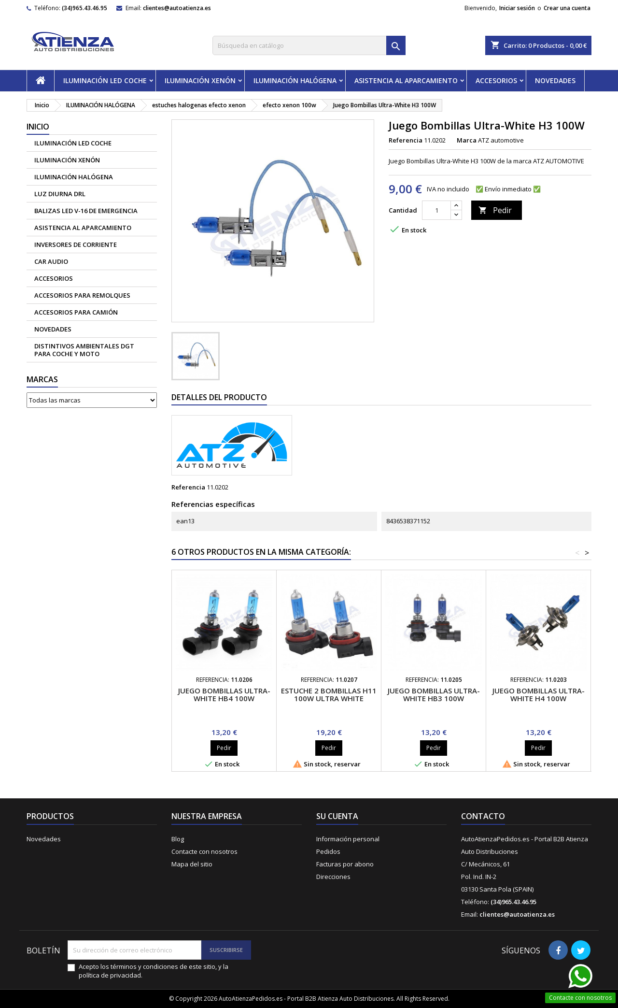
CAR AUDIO (51, 261)
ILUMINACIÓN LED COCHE (105, 80)
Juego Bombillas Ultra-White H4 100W (538, 694)
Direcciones (333, 876)
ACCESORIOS (496, 80)
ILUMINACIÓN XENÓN (200, 80)
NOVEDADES (555, 80)
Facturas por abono (345, 864)
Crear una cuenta (567, 8)
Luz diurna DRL (59, 193)
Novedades (44, 839)
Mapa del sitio (191, 864)
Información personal (347, 839)
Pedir (495, 210)
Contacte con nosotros (204, 851)
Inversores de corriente (75, 244)
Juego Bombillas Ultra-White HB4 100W (224, 694)
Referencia (405, 140)
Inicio (38, 126)
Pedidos (328, 851)
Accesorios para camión (76, 312)
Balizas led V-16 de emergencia (86, 210)
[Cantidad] (436, 210)
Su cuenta (337, 816)
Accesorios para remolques (82, 295)
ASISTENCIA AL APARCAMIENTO (406, 80)
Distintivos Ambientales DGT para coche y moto (84, 350)
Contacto (483, 816)
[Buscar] (309, 45)
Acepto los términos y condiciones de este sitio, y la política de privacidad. (153, 970)
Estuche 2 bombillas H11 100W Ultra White (329, 694)
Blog (177, 839)
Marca (467, 140)
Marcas (42, 379)
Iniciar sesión (517, 8)
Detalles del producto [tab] (219, 397)
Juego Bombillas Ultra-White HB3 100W (434, 694)
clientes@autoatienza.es (177, 8)
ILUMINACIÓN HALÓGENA (295, 80)
